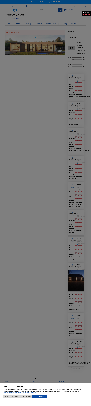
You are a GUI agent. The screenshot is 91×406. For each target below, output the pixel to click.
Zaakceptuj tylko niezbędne (11, 396)
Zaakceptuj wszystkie (39, 396)
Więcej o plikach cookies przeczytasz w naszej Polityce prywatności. (20, 392)
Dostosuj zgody (26, 396)
